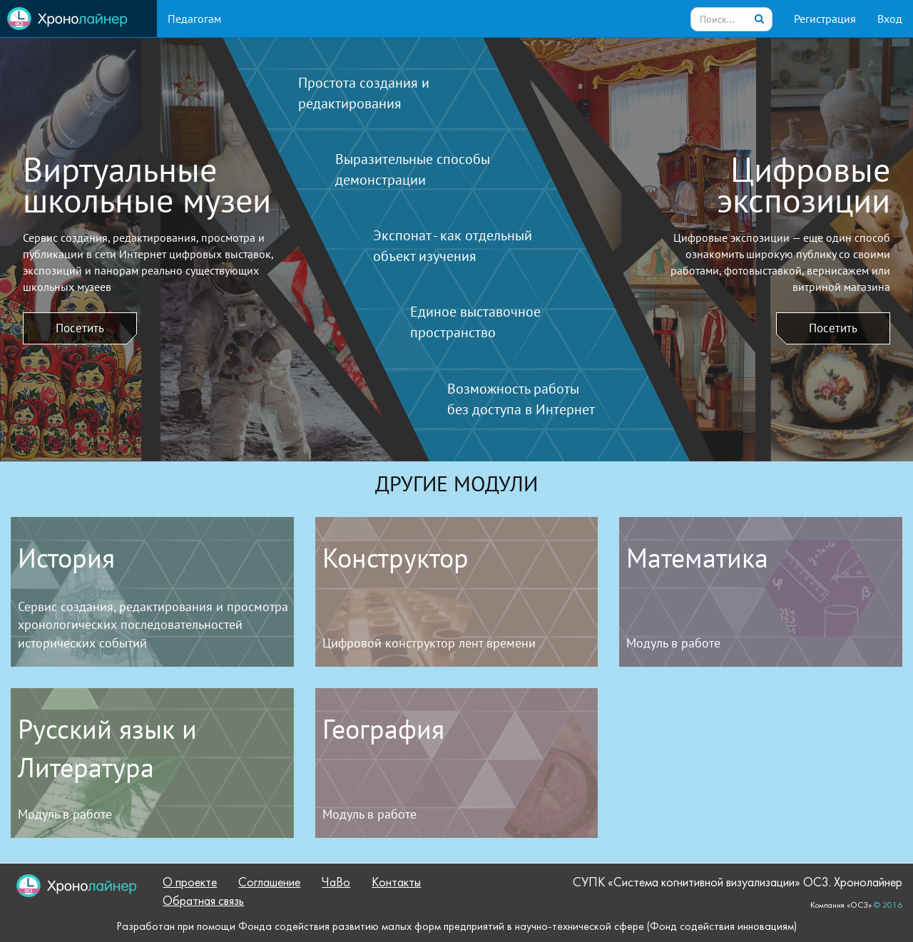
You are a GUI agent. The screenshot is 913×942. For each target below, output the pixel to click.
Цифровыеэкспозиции (803, 184)
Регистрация (825, 18)
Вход (889, 18)
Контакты (396, 883)
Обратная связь (203, 902)
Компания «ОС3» (841, 905)
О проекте (190, 883)
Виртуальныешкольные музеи (147, 184)
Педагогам (194, 18)
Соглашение (269, 883)
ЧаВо (336, 883)
